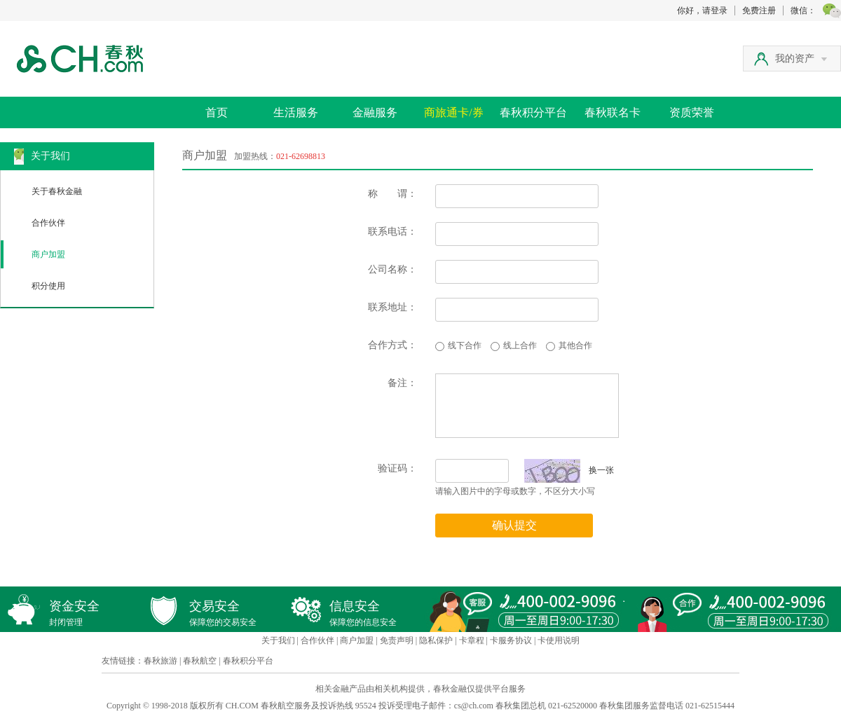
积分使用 (48, 286)
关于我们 (278, 640)
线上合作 (520, 345)
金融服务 (375, 112)
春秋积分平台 (533, 112)
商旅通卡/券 (453, 112)
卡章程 (471, 640)
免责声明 (396, 640)
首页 (216, 112)
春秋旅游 (160, 661)
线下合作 (464, 345)
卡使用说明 (559, 640)
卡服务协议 (511, 640)
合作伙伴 (48, 223)
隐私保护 (436, 640)
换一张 (569, 470)
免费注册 (759, 10)
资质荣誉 (691, 112)
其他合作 (575, 345)
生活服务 (295, 112)
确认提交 (514, 525)
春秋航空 (200, 661)
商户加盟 (48, 254)
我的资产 (801, 58)
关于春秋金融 (57, 191)
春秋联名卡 (612, 112)
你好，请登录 (702, 10)
